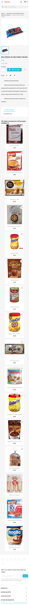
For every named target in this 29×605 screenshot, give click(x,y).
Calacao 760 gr (14, 253)
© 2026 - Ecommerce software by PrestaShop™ (14, 603)
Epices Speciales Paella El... (14, 226)
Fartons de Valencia (14, 495)
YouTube (15, 559)
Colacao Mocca (15, 280)
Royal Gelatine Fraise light (14, 520)
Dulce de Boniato (14, 145)
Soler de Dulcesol (14, 360)
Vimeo (24, 559)
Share (6, 75)
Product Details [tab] (9, 110)
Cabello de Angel (14, 307)
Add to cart (14, 70)
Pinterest (14, 75)
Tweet (10, 75)
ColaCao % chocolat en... (14, 334)
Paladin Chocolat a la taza (14, 441)
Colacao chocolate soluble (14, 414)
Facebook (2, 559)
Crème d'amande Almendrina (14, 387)
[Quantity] (3, 69)
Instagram (2, 563)
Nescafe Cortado (14, 199)
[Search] (14, 6)
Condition (6, 114)
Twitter (7, 559)
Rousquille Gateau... (14, 468)
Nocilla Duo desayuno (14, 547)
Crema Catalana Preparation (14, 172)
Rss (11, 559)
